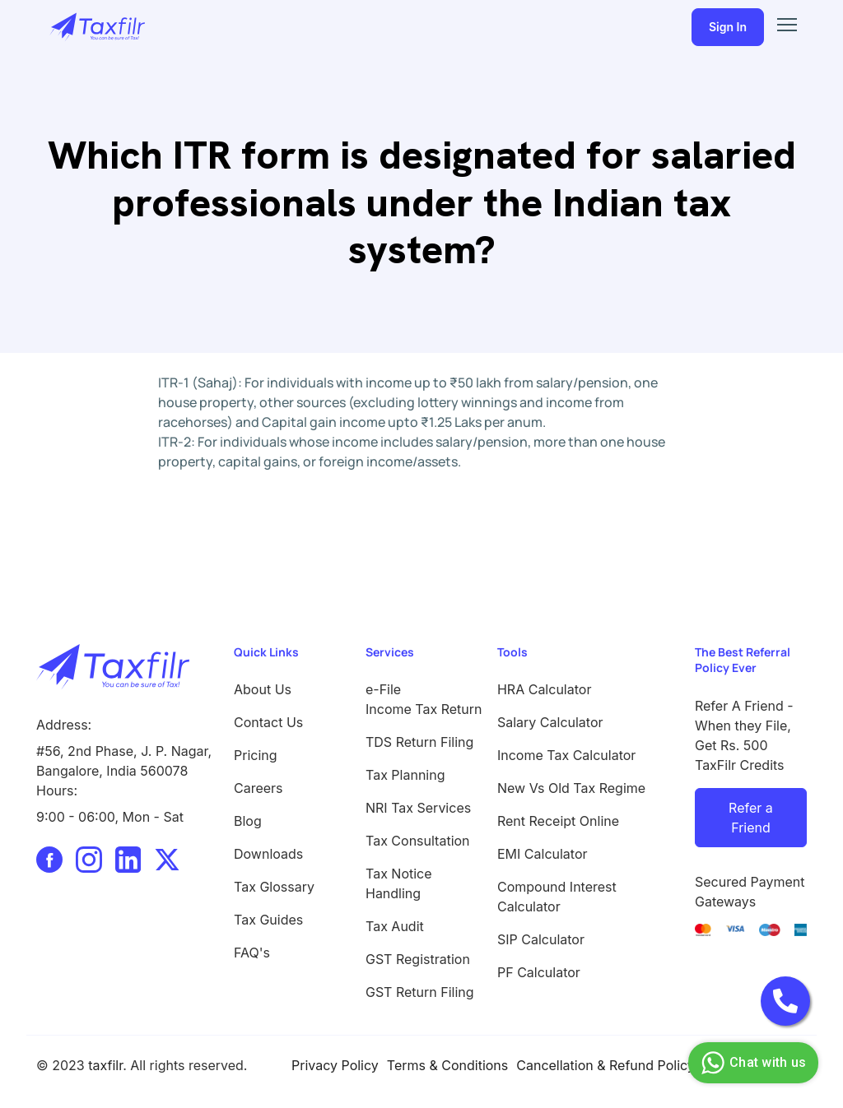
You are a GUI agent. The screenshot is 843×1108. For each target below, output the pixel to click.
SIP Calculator (541, 939)
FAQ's (252, 952)
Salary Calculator (550, 722)
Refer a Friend (751, 818)
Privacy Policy (335, 1065)
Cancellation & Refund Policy (605, 1065)
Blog (248, 821)
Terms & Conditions (447, 1065)
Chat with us (751, 1062)
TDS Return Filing (419, 742)
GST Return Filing (420, 992)
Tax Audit (395, 926)
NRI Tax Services (418, 808)
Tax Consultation (418, 840)
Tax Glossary (274, 887)
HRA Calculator (544, 689)
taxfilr (105, 1065)
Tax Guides (268, 919)
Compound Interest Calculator (557, 897)
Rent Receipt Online (558, 821)
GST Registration (418, 959)
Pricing (255, 755)
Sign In (728, 27)
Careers (258, 788)
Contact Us (268, 722)
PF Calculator (538, 972)
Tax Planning (405, 775)
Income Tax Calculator (566, 755)
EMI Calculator (542, 854)
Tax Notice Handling (399, 883)
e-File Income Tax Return (421, 699)
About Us (262, 689)
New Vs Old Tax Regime (571, 788)
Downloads (268, 854)
